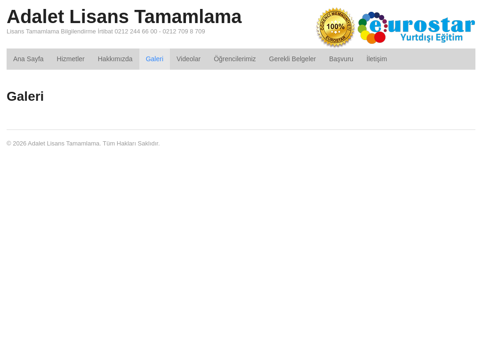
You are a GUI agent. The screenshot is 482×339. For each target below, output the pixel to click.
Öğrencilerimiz (235, 59)
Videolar (189, 59)
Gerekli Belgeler (292, 59)
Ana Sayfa (28, 59)
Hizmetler (71, 59)
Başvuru (341, 59)
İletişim (377, 59)
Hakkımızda (115, 59)
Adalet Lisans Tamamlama (124, 16)
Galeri (154, 59)
